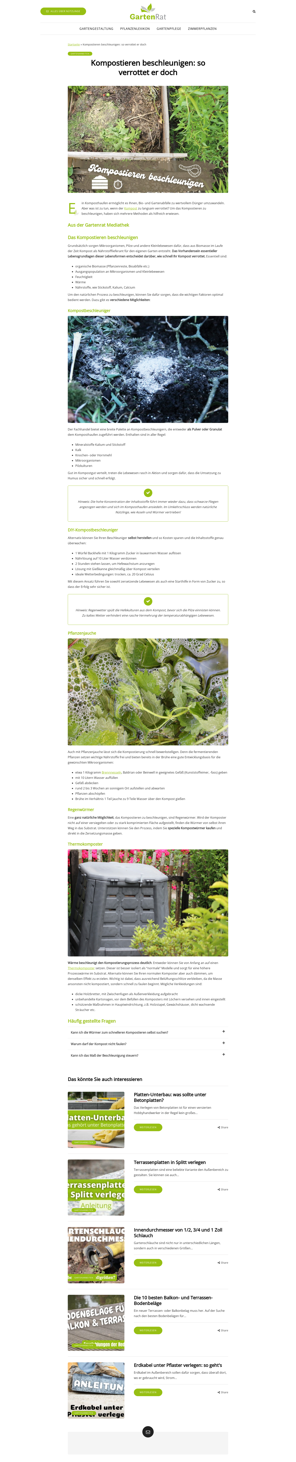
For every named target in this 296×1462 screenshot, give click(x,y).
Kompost (130, 208)
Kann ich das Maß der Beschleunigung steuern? (148, 1055)
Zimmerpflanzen (202, 29)
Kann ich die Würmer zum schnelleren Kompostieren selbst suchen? (148, 1032)
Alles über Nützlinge (63, 11)
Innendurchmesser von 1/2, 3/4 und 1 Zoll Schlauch (178, 1233)
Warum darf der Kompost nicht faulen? (148, 1043)
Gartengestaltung (96, 29)
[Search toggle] (254, 11)
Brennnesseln (111, 772)
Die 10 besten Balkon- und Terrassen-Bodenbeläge (173, 1300)
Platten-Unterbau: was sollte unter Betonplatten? (170, 1097)
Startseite (74, 44)
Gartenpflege (169, 29)
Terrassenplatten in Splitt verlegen (170, 1162)
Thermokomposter (81, 968)
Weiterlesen (148, 1127)
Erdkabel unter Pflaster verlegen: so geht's (178, 1365)
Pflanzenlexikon (135, 29)
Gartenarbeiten (80, 53)
